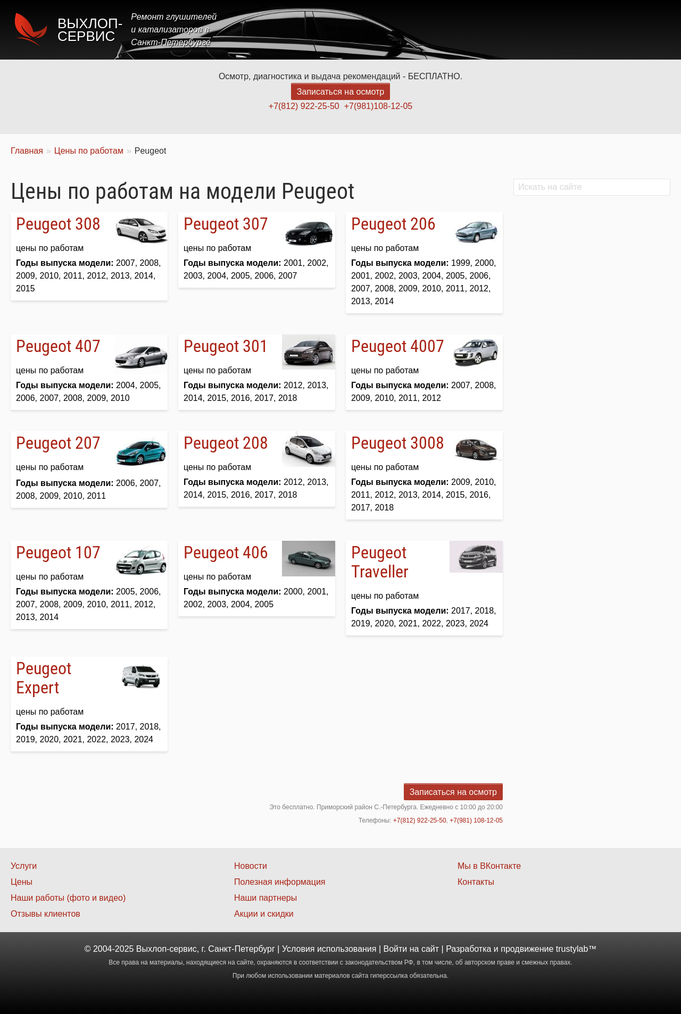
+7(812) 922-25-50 (304, 106)
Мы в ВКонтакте (489, 865)
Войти (396, 948)
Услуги (433, 29)
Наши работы (576, 29)
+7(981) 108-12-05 (476, 820)
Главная (384, 29)
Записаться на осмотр (340, 91)
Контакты (642, 29)
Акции (517, 29)
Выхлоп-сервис (89, 29)
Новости (250, 865)
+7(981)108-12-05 (378, 106)
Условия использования (329, 948)
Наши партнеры (265, 897)
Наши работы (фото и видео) (68, 897)
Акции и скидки (264, 913)
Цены (475, 29)
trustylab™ (576, 948)
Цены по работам (88, 150)
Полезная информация (280, 881)
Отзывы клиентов (45, 913)
